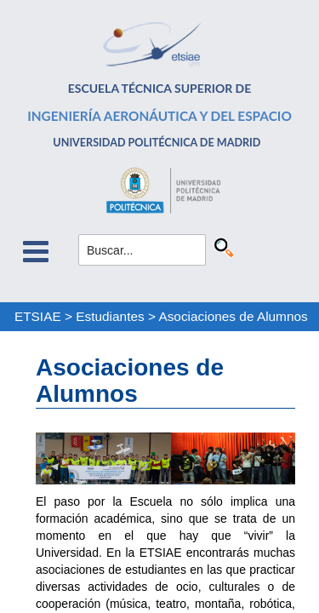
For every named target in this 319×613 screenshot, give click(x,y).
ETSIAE (37, 316)
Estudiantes (110, 316)
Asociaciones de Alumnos (232, 316)
